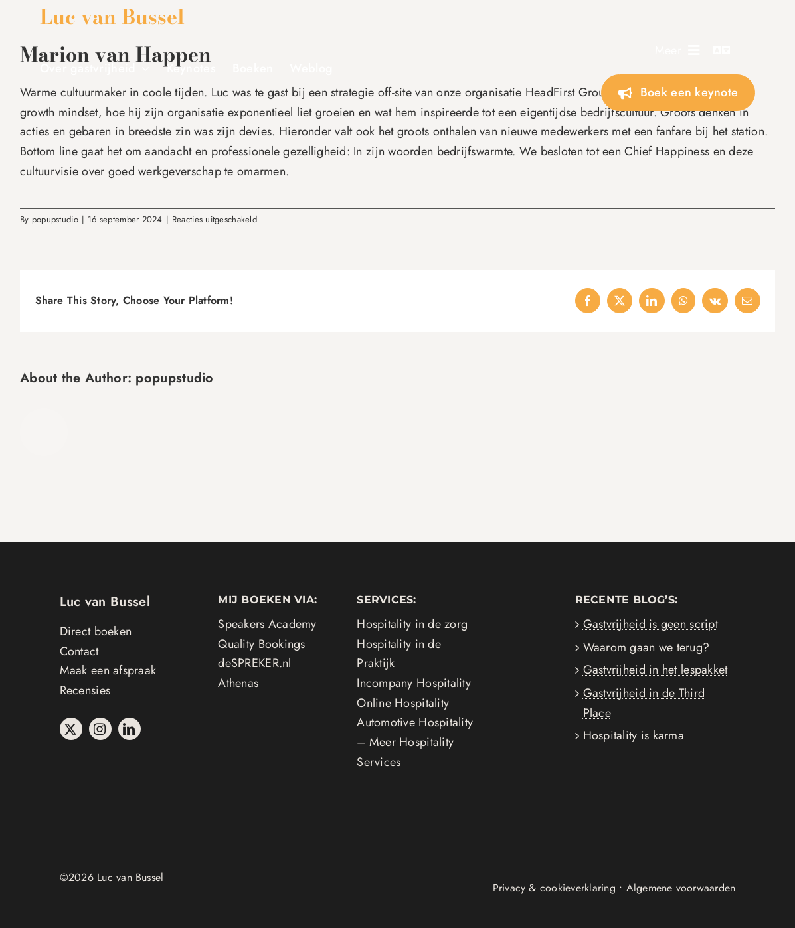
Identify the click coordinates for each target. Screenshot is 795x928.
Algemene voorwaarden (681, 887)
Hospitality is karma (633, 735)
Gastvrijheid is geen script (650, 624)
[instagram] (100, 729)
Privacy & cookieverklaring (554, 887)
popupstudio (55, 219)
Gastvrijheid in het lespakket (655, 669)
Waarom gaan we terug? (646, 647)
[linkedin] (129, 729)
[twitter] (71, 729)
